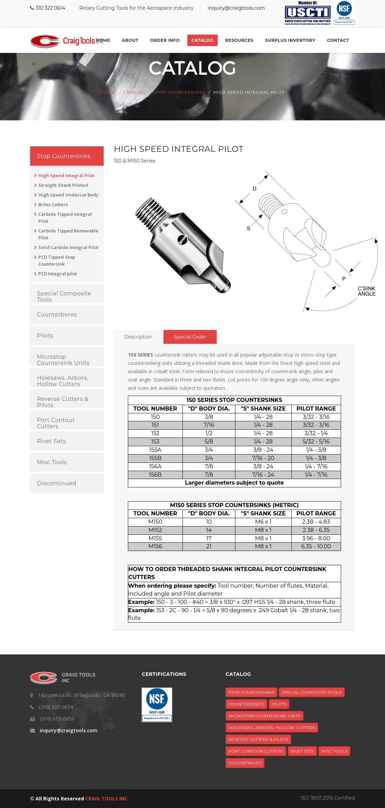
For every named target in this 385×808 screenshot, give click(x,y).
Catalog (202, 40)
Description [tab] (138, 337)
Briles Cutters (53, 204)
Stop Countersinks (179, 92)
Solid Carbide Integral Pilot (68, 247)
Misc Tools (52, 462)
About (130, 40)
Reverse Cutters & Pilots (62, 402)
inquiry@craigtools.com (236, 8)
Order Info (165, 40)
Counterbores (57, 315)
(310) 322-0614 (56, 707)
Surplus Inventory (290, 40)
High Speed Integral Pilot (66, 175)
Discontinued (56, 483)
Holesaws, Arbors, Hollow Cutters (62, 381)
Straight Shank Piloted (63, 185)
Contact (338, 40)
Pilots (45, 336)
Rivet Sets (51, 441)
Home (103, 40)
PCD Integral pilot (57, 273)
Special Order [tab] (190, 337)
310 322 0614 (50, 8)
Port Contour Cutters (56, 423)
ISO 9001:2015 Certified (328, 798)
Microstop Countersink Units (63, 360)
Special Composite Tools (64, 297)
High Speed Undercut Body (68, 195)
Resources (239, 40)
